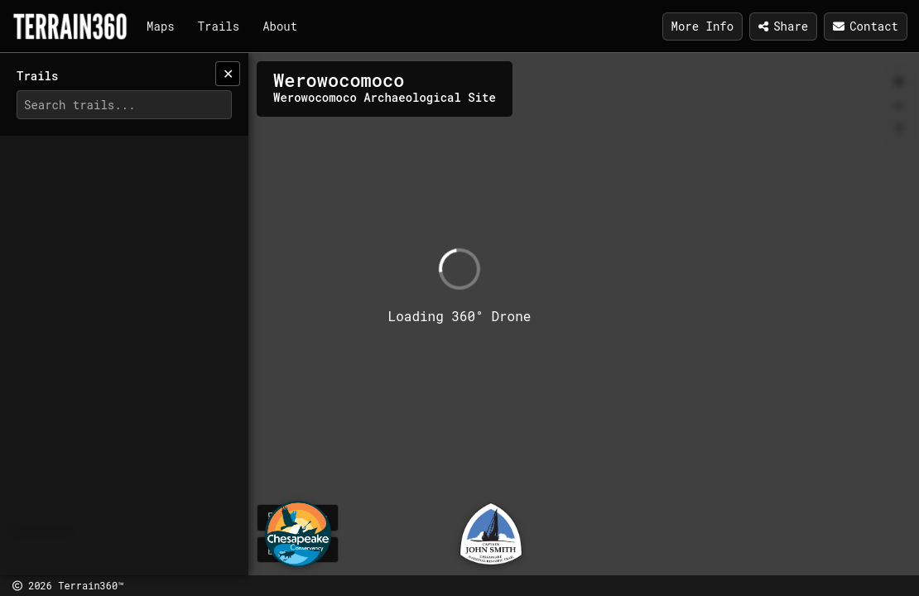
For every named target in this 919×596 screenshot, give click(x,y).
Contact (865, 26)
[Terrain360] (70, 26)
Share (783, 26)
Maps (161, 26)
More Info (702, 26)
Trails (218, 26)
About (279, 26)
